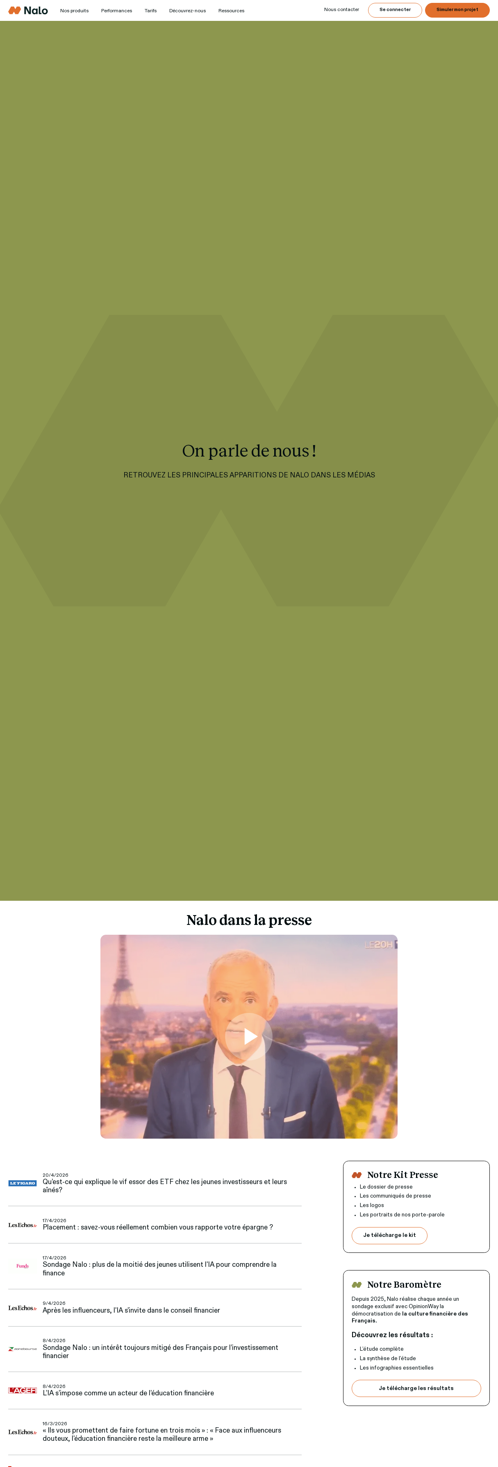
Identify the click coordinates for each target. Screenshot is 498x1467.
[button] (74, 11)
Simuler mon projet (457, 9)
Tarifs (151, 11)
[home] (28, 10)
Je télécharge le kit (389, 1235)
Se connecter (395, 9)
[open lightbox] (249, 1037)
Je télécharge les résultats (416, 1388)
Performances (116, 11)
